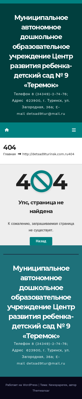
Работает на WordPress (22, 385)
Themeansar (41, 390)
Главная (9, 154)
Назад (41, 241)
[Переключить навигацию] (74, 130)
